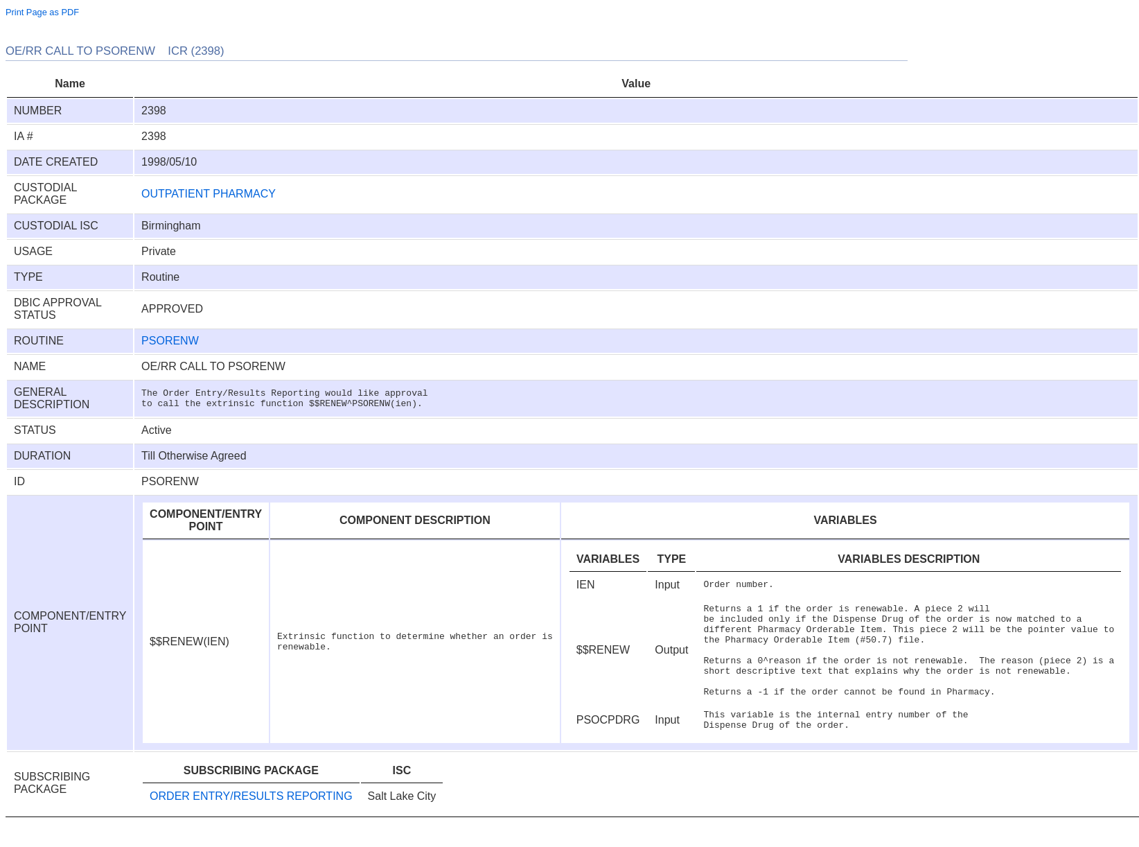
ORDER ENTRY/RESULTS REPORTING (251, 819)
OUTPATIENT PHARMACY (208, 194)
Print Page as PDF (42, 12)
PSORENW (170, 341)
